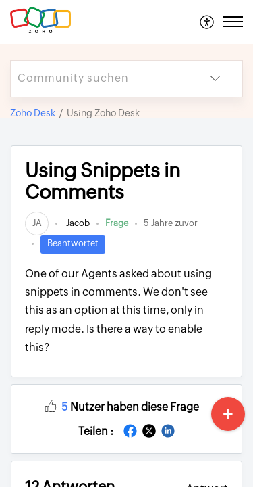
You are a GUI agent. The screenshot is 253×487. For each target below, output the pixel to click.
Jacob (77, 223)
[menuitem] (207, 21)
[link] (37, 223)
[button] (207, 21)
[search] (99, 79)
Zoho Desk (32, 113)
